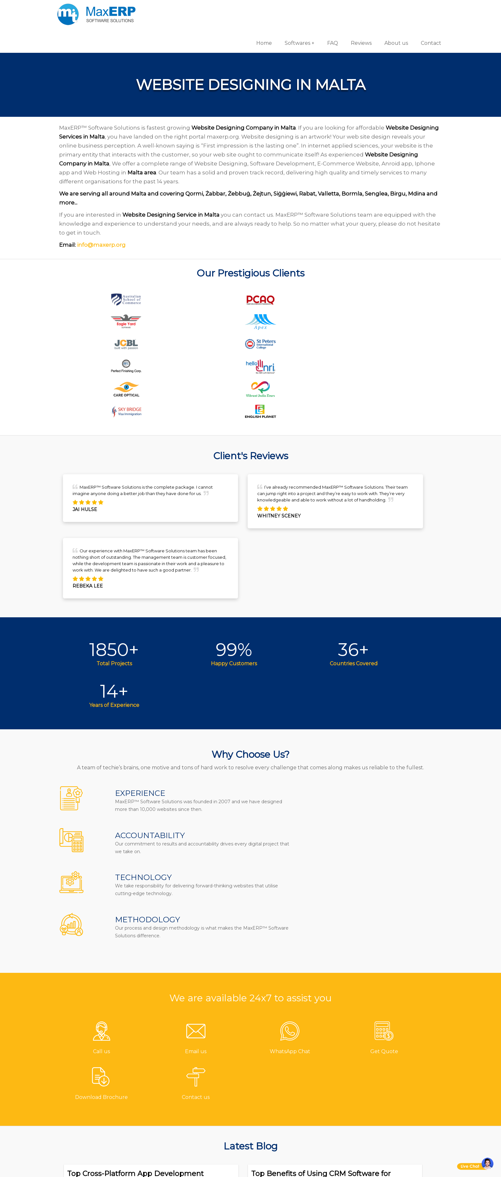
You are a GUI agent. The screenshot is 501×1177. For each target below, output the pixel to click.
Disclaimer (192, 1137)
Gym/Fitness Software (289, 1063)
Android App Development (387, 1063)
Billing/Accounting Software (298, 1084)
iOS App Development (381, 1074)
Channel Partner (201, 1105)
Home (249, 9)
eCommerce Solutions (380, 1084)
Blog (184, 1095)
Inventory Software (285, 1095)
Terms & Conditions (204, 1116)
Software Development (382, 1053)
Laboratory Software (287, 1127)
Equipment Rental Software (297, 1137)
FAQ (317, 9)
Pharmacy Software (286, 1053)
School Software (281, 1116)
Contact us (192, 1053)
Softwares (282, 9)
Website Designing (377, 1095)
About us (381, 9)
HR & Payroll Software (288, 1105)
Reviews (346, 9)
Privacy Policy (196, 1127)
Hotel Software (280, 1074)
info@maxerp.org (115, 225)
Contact (416, 9)
